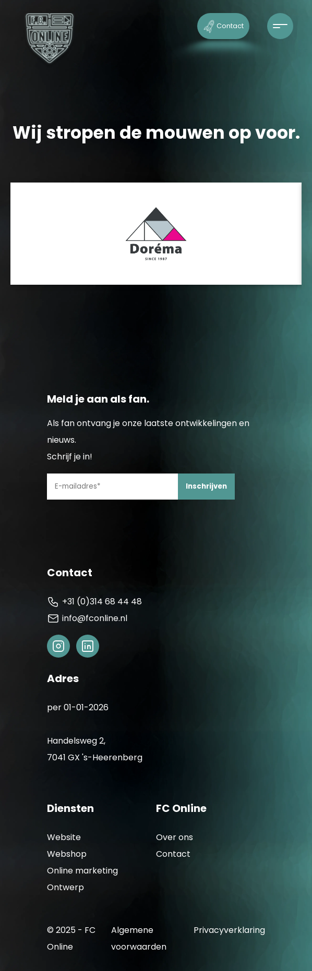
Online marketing (82, 871)
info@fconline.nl (87, 618)
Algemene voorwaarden (138, 938)
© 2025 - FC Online (71, 938)
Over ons (174, 837)
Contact (223, 25)
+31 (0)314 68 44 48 (94, 602)
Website (64, 837)
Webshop (67, 854)
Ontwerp (65, 887)
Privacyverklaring (229, 930)
